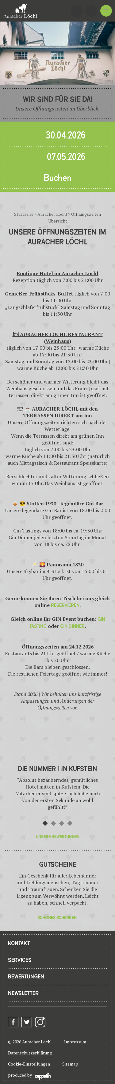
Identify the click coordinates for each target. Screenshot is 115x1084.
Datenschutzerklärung (30, 1053)
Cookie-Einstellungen (29, 1064)
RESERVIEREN (65, 605)
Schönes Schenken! (57, 917)
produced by (29, 1076)
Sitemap (70, 1064)
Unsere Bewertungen (57, 836)
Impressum (75, 1042)
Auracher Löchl (52, 214)
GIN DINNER (72, 626)
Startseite (23, 214)
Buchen (58, 178)
